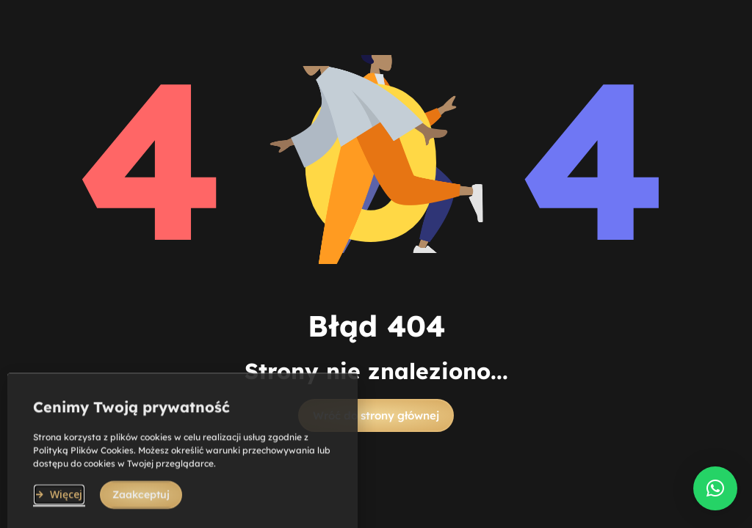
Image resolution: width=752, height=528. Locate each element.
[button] (376, 415)
